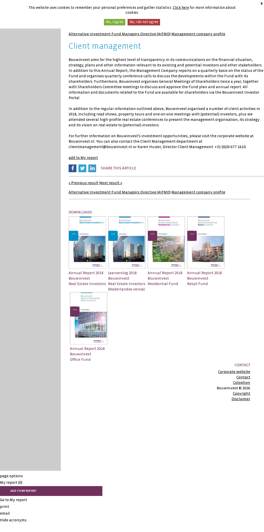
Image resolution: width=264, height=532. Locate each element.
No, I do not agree (143, 22)
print (4, 507)
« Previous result (83, 183)
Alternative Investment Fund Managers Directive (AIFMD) (120, 34)
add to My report (83, 158)
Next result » (110, 183)
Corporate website (234, 372)
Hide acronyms (13, 520)
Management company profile (198, 34)
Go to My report (13, 500)
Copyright (241, 393)
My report (11, 482)
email (5, 513)
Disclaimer (241, 399)
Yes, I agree (114, 22)
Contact (243, 377)
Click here (181, 8)
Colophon (241, 383)
